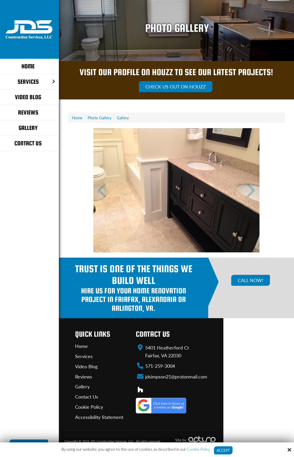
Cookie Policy (197, 449)
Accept (223, 450)
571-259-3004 (160, 366)
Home (77, 117)
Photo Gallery (99, 117)
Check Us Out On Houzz (175, 87)
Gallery (123, 117)
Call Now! (250, 280)
